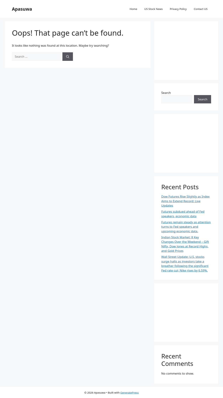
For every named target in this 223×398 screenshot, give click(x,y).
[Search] (67, 56)
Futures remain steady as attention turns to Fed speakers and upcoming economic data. (186, 226)
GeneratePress (129, 392)
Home (133, 9)
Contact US (201, 9)
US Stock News (153, 9)
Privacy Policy (178, 9)
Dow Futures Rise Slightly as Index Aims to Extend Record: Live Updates (185, 201)
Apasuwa (22, 9)
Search (166, 93)
